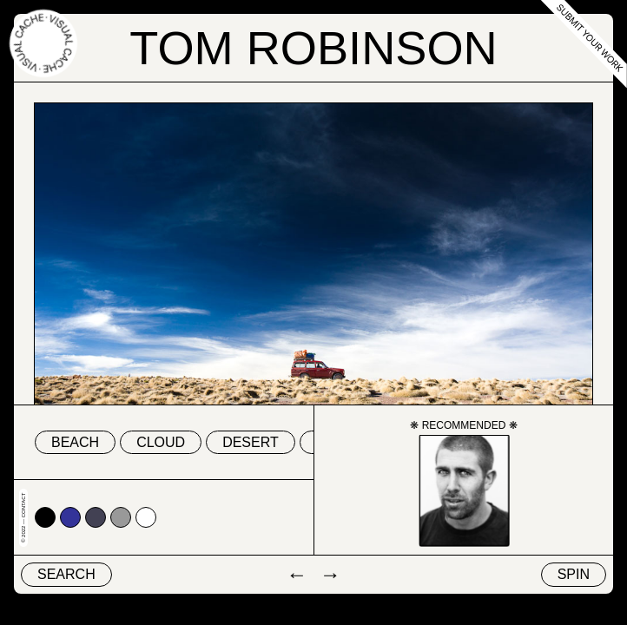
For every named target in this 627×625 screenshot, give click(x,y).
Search (66, 574)
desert (250, 442)
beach (75, 442)
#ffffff (145, 517)
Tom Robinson (313, 48)
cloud (160, 442)
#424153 (95, 517)
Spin (574, 574)
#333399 (70, 517)
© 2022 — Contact (23, 518)
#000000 (45, 517)
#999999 (120, 517)
